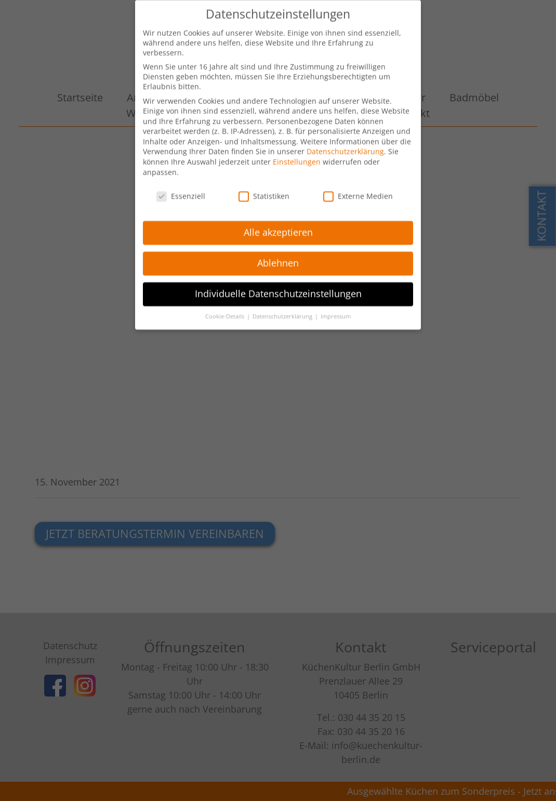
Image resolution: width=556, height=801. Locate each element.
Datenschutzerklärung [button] (283, 309)
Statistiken (264, 189)
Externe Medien (358, 189)
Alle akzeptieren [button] (278, 225)
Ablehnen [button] (278, 256)
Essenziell (180, 189)
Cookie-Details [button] (225, 309)
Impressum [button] (336, 309)
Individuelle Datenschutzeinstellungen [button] (278, 287)
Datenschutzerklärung (345, 145)
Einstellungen (297, 155)
